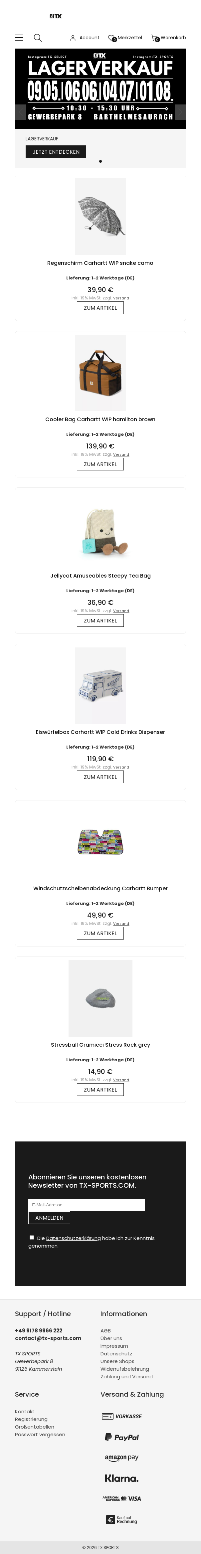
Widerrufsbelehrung (124, 1369)
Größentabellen (34, 1426)
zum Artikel (100, 308)
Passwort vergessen (40, 1434)
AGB (105, 1330)
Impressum (114, 1346)
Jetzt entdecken (57, 152)
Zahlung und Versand (126, 1376)
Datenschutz (116, 1353)
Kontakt (25, 1411)
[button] (100, 161)
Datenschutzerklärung (73, 1238)
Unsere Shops (117, 1361)
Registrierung (31, 1419)
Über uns (111, 1338)
